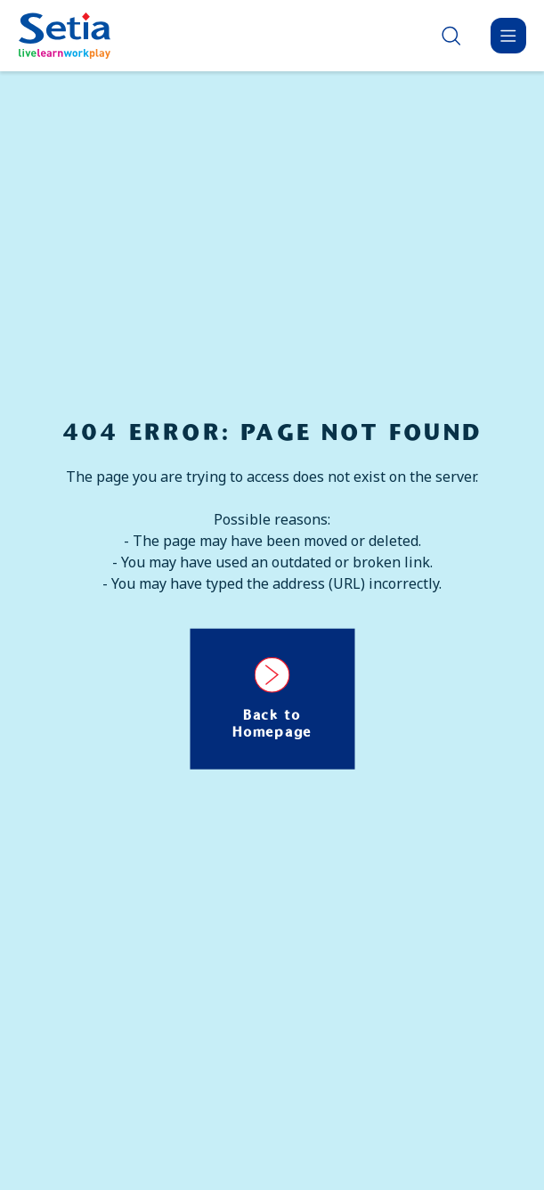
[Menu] (508, 35)
